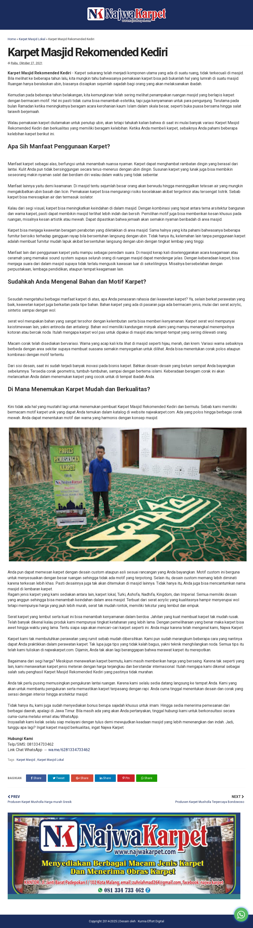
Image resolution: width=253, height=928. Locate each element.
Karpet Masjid (26, 760)
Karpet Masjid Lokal (32, 39)
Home (12, 39)
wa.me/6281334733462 (69, 749)
